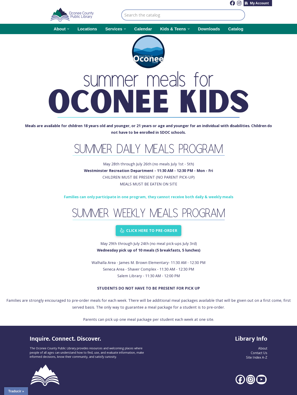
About (262, 348)
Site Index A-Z (256, 357)
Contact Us (259, 353)
